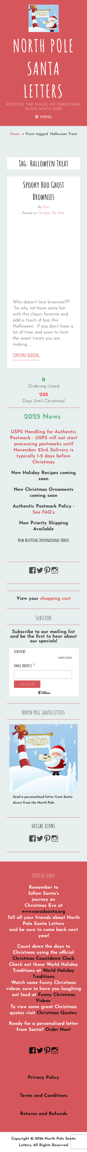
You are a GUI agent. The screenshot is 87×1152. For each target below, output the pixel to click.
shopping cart (55, 598)
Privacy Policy (43, 1077)
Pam (46, 207)
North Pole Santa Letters (43, 68)
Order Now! (58, 1029)
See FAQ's (43, 512)
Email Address (25, 665)
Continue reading (26, 356)
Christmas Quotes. (57, 1013)
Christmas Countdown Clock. (43, 958)
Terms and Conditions (44, 1095)
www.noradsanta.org (43, 911)
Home (15, 134)
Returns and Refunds (43, 1114)
